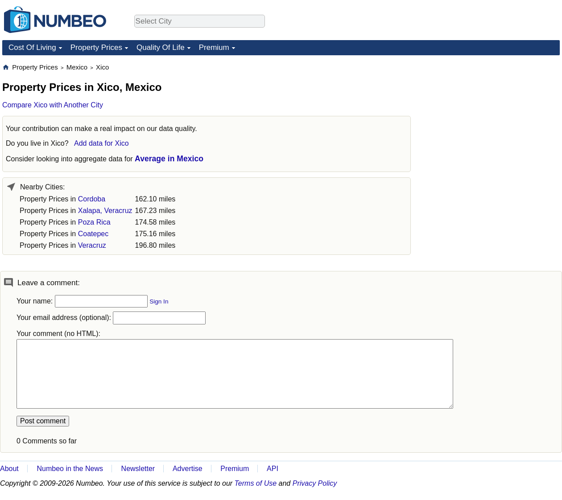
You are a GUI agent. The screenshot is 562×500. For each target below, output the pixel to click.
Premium (214, 47)
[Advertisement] (493, 118)
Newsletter (138, 468)
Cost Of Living (32, 47)
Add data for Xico (101, 143)
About (9, 468)
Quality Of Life (160, 47)
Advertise (187, 468)
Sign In (158, 301)
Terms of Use (256, 483)
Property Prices (96, 47)
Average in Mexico (169, 158)
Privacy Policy (315, 483)
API (272, 468)
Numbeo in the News (70, 468)
